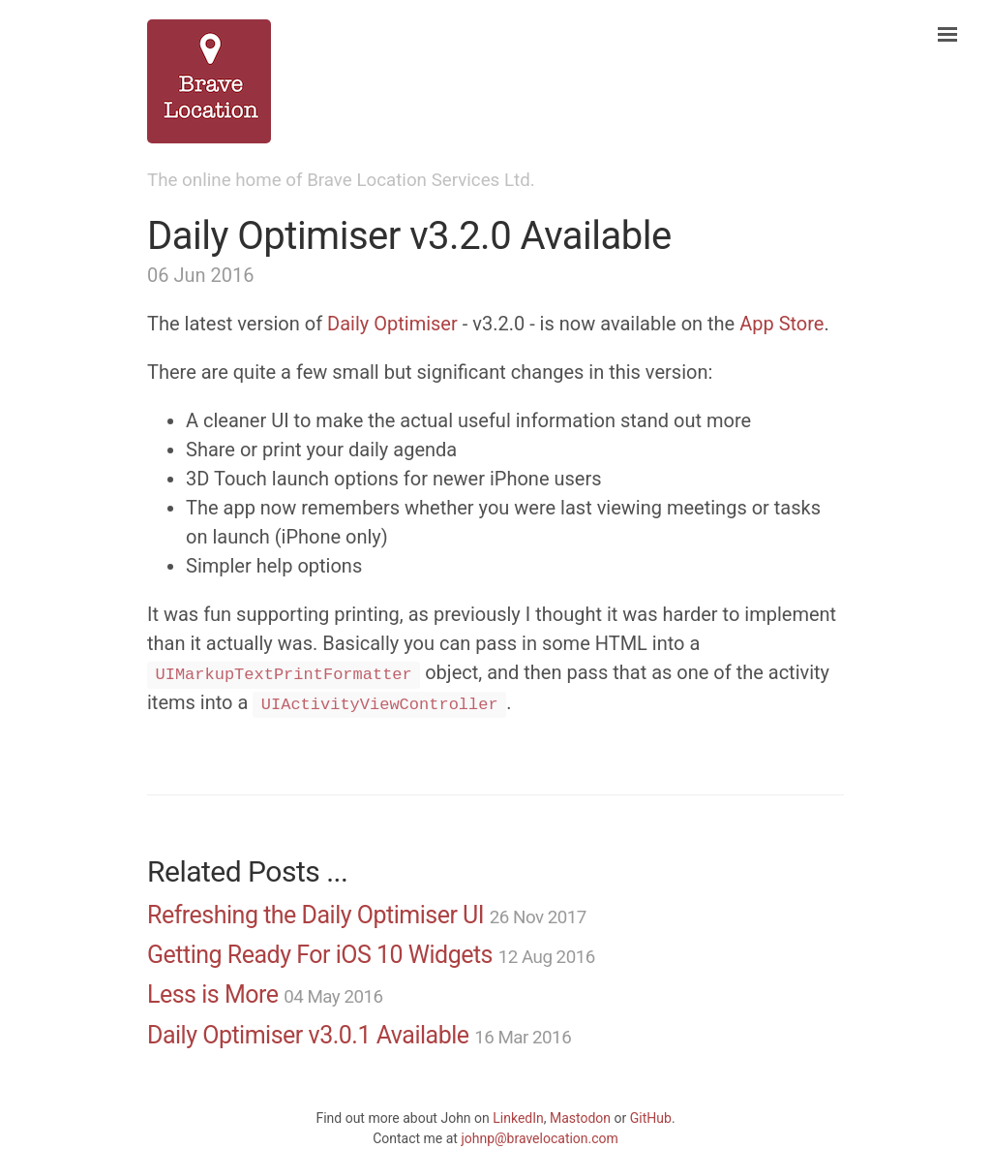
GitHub (651, 1118)
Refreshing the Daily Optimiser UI (315, 915)
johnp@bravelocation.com (539, 1138)
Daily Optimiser (392, 323)
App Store (781, 323)
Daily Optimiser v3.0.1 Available (308, 1035)
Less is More (213, 994)
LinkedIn (518, 1118)
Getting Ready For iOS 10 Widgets (320, 955)
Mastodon (580, 1118)
